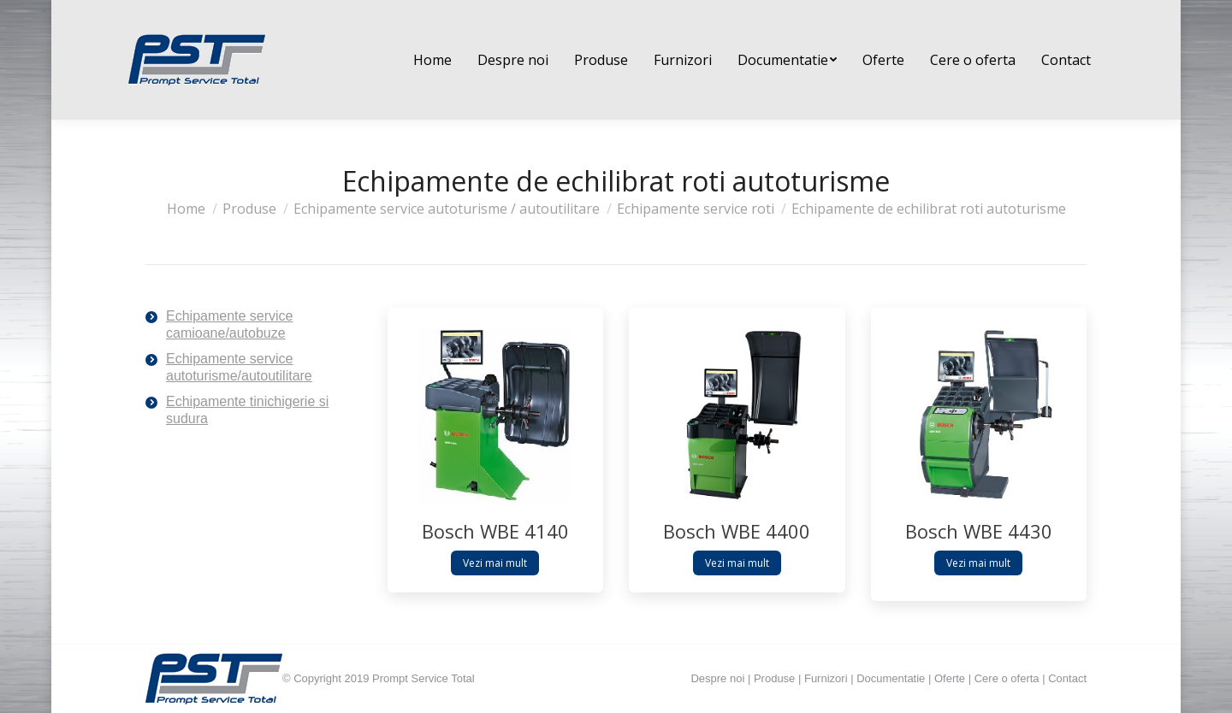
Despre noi (717, 678)
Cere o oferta (1007, 678)
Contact (1067, 678)
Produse (774, 678)
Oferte (949, 678)
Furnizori (826, 678)
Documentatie (890, 678)
